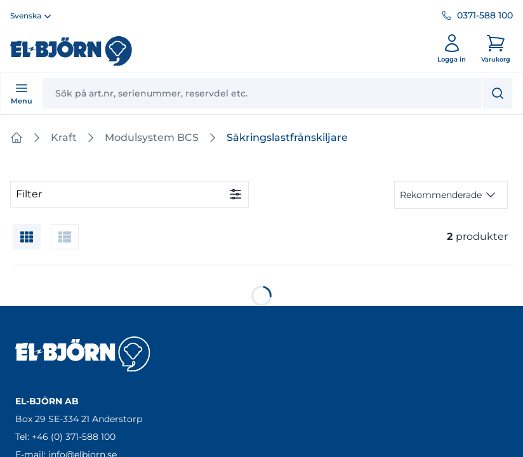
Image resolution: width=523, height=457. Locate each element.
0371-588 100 (485, 15)
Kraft (64, 137)
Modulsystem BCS (152, 137)
